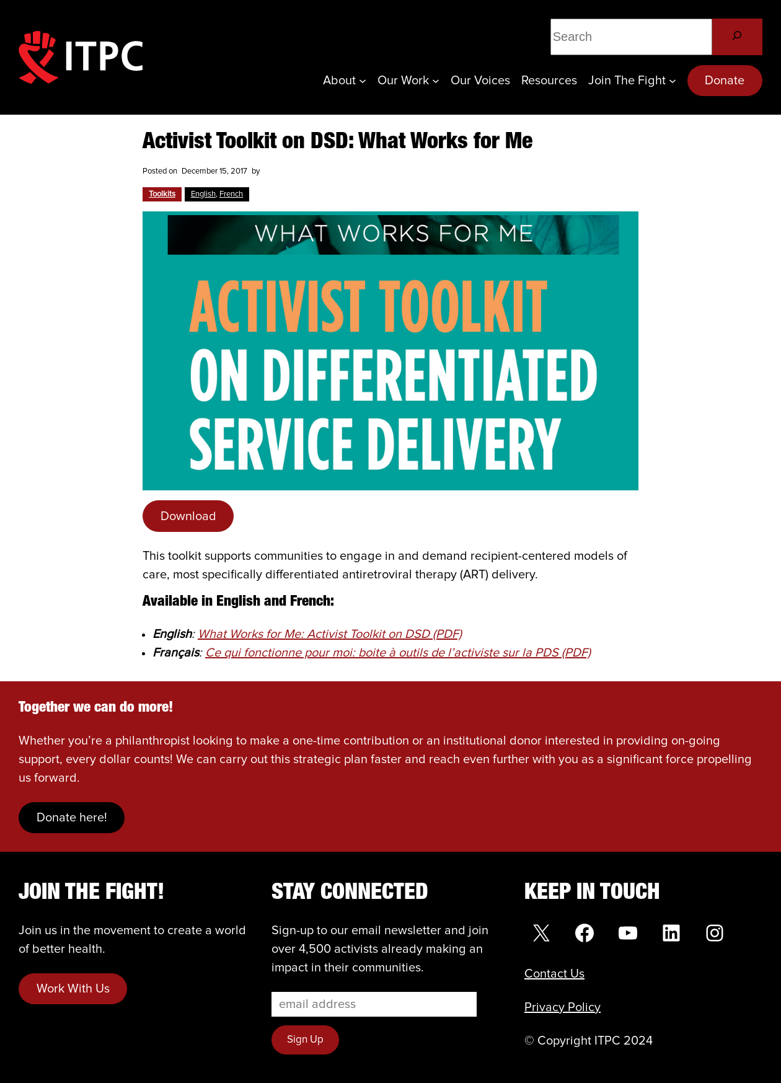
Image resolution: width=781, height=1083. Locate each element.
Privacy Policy (562, 1007)
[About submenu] (362, 80)
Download (188, 516)
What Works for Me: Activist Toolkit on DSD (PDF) (330, 634)
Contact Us (554, 974)
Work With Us (73, 989)
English (203, 194)
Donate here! (72, 817)
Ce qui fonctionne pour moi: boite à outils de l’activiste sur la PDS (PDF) (398, 653)
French (231, 194)
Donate (724, 80)
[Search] (737, 37)
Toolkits (162, 194)
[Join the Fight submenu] (672, 80)
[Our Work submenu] (435, 80)
